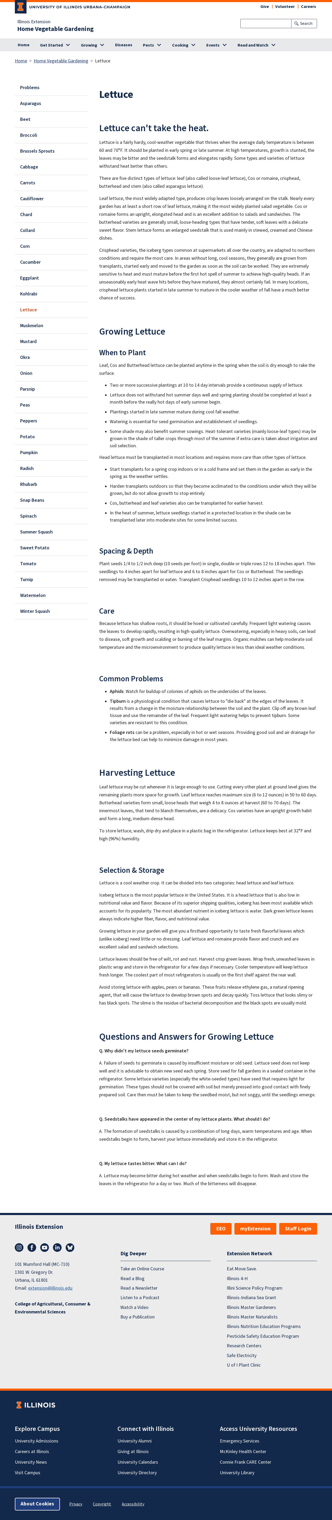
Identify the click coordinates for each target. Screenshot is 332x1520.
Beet (25, 119)
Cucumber (30, 262)
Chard (26, 214)
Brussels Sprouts (37, 151)
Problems (30, 87)
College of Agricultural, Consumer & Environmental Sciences (52, 1308)
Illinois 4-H (237, 1278)
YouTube (44, 1247)
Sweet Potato (34, 548)
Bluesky (70, 1247)
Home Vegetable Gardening (55, 29)
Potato (27, 436)
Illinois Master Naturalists (252, 1317)
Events (213, 45)
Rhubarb (28, 484)
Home (23, 45)
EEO (221, 1229)
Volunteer (285, 7)
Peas (25, 405)
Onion (26, 373)
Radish (27, 468)
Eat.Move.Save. (242, 1269)
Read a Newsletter (139, 1288)
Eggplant (29, 278)
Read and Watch (253, 45)
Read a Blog (132, 1278)
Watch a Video (134, 1307)
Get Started (51, 45)
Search (306, 23)
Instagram (19, 1247)
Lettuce (28, 310)
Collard (27, 230)
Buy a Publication (137, 1317)
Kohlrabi (28, 294)
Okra (25, 357)
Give (264, 7)
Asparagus (30, 103)
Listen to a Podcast (139, 1297)
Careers (308, 7)
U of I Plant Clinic (244, 1365)
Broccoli (28, 135)
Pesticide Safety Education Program (263, 1336)
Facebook (32, 1247)
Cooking (180, 45)
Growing (89, 45)
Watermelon (33, 595)
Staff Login (298, 1229)
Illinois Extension (33, 22)
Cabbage (29, 167)
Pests (148, 45)
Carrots (27, 183)
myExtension (255, 1229)
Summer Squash (36, 532)
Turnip (26, 579)
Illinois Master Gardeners (251, 1307)
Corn (25, 246)
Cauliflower (31, 198)
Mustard (28, 341)
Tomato (28, 563)
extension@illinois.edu (50, 1288)
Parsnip (27, 389)
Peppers (28, 421)
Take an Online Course (142, 1269)
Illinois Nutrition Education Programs (264, 1326)
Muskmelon (31, 325)
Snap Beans (32, 500)
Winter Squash (35, 611)
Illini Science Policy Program (254, 1288)
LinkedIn (57, 1247)
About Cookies (37, 1504)
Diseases (123, 45)
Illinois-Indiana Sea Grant (251, 1297)
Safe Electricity (241, 1355)
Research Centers (244, 1346)
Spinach (28, 516)
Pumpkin (29, 452)
